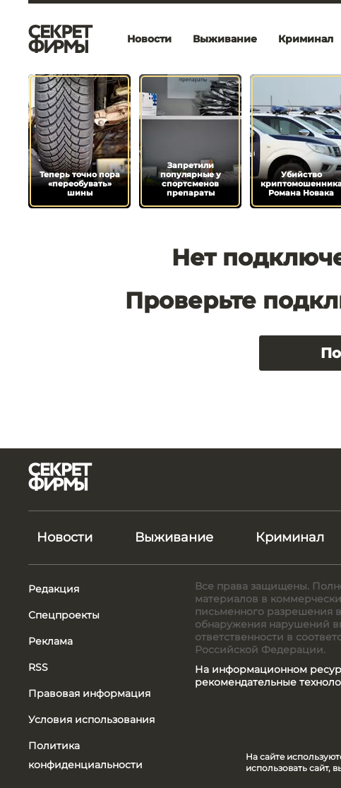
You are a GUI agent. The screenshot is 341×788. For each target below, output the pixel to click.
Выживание (225, 38)
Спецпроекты (64, 615)
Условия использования (91, 719)
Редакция (53, 589)
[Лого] (60, 39)
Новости (149, 38)
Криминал (290, 537)
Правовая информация (89, 693)
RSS (38, 667)
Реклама (50, 641)
